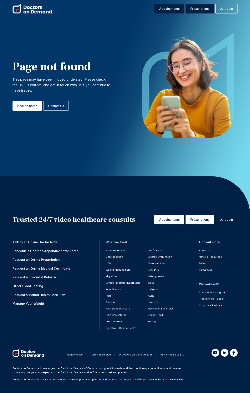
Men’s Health (155, 250)
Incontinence (113, 289)
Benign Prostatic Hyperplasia (123, 282)
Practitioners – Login (211, 298)
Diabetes (153, 302)
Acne (151, 295)
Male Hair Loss (157, 263)
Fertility (152, 321)
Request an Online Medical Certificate (41, 268)
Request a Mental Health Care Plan (39, 295)
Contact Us (56, 106)
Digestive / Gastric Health (121, 327)
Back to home (27, 106)
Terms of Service (100, 354)
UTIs (108, 263)
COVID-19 (154, 269)
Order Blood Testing (28, 286)
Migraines (111, 276)
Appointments (169, 9)
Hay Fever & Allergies (161, 308)
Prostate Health (115, 321)
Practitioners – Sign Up (212, 292)
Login (226, 9)
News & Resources (210, 256)
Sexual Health (156, 314)
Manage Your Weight (28, 303)
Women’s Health (115, 250)
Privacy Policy (74, 354)
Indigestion (154, 289)
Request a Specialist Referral (35, 277)
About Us (204, 250)
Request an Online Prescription (36, 260)
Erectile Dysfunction (160, 256)
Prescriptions (199, 9)
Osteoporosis (156, 276)
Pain (108, 295)
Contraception (114, 256)
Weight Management (118, 269)
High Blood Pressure (118, 308)
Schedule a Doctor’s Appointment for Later (45, 251)
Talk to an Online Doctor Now (35, 242)
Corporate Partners (210, 305)
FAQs (202, 263)
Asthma (110, 302)
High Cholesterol (116, 314)
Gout (151, 282)
